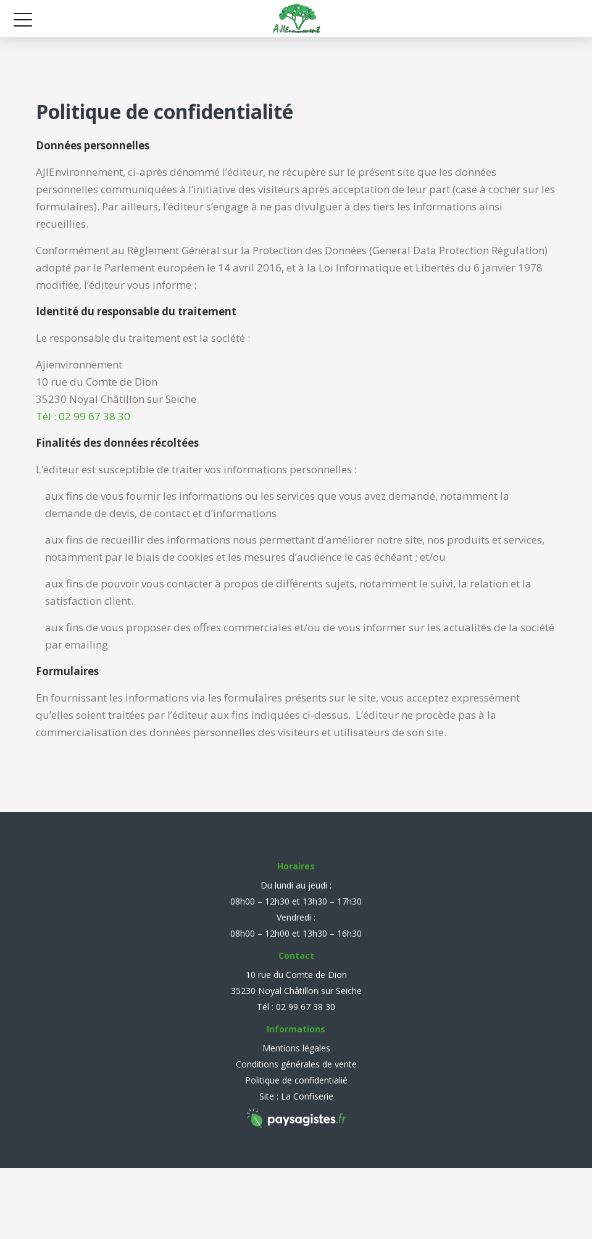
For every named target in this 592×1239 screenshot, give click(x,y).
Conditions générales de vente (296, 1064)
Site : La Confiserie (296, 1096)
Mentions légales (296, 1048)
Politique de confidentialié (296, 1080)
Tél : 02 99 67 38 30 (83, 416)
